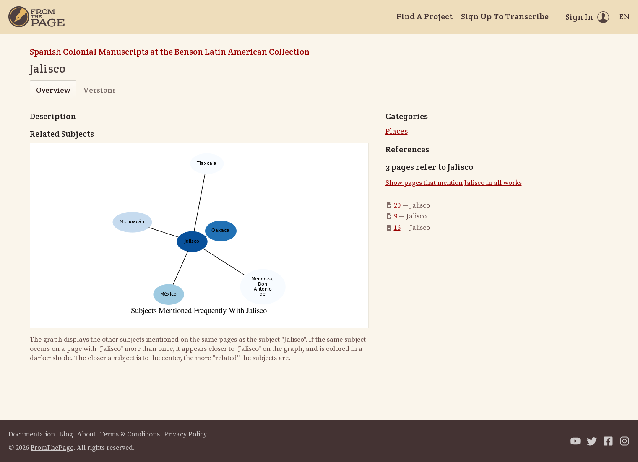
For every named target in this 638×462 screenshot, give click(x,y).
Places (396, 131)
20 (397, 205)
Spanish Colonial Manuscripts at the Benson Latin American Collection (170, 51)
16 (397, 227)
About (86, 434)
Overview (53, 90)
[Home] (36, 16)
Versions (99, 90)
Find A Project (424, 16)
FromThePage (52, 448)
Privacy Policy (185, 434)
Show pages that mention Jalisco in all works (453, 183)
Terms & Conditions (130, 434)
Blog (66, 434)
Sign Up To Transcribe (505, 16)
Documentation (31, 434)
